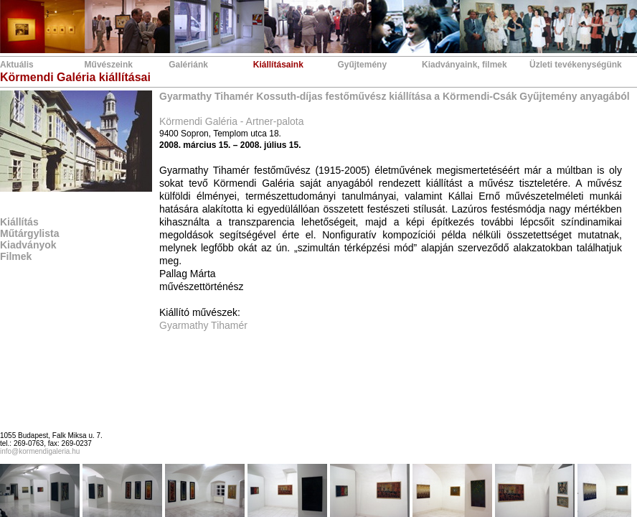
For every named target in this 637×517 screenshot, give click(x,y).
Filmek (16, 256)
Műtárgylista (29, 233)
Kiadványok (28, 245)
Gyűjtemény (362, 65)
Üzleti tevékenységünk (575, 65)
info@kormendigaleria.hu (40, 451)
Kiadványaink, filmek (464, 65)
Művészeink (109, 65)
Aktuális (17, 65)
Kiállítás (19, 222)
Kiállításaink (278, 65)
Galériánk (188, 65)
